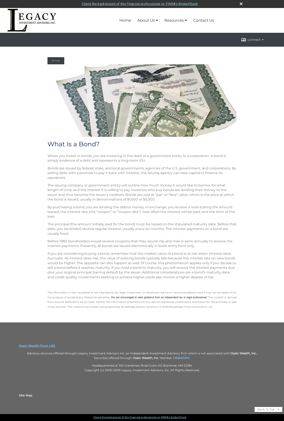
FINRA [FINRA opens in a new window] (177, 358)
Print (56, 61)
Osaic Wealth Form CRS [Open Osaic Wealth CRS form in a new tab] (37, 346)
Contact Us (203, 20)
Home (125, 20)
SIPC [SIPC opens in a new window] (186, 358)
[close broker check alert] (241, 3)
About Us (146, 20)
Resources (174, 20)
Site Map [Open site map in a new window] (25, 395)
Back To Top (268, 409)
